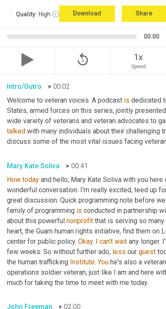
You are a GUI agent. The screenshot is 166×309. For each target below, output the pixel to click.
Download (87, 13)
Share (144, 13)
